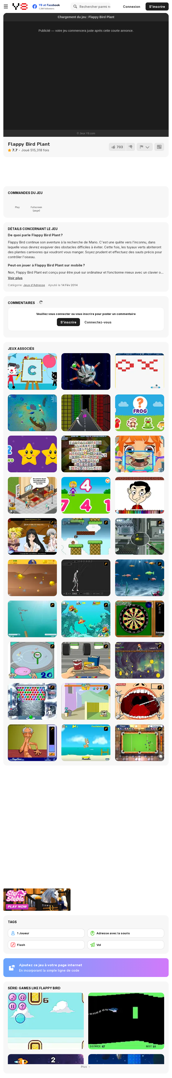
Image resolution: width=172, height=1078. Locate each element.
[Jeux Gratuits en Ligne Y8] (20, 6)
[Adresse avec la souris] (125, 933)
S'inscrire (157, 6)
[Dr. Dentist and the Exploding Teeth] (139, 701)
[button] (15, 278)
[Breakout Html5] (139, 371)
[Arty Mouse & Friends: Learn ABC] (32, 371)
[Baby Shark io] (32, 412)
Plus (86, 1066)
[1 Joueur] (46, 933)
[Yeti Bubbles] (32, 701)
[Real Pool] (139, 742)
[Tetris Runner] (85, 412)
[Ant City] (139, 536)
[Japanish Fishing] (32, 660)
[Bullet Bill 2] (85, 536)
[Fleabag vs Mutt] (85, 701)
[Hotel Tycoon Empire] (32, 495)
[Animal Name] (139, 412)
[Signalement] (145, 147)
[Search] (75, 6)
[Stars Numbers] (32, 454)
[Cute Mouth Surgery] (139, 454)
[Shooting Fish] (32, 619)
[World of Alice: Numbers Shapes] (85, 495)
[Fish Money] (139, 660)
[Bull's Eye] (139, 619)
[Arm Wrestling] (32, 742)
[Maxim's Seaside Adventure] (85, 742)
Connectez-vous (98, 322)
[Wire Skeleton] (85, 577)
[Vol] (125, 944)
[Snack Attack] (85, 660)
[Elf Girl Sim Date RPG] (32, 536)
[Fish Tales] (85, 619)
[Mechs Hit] (85, 371)
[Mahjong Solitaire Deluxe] (85, 454)
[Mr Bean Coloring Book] (139, 495)
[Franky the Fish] (139, 577)
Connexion (131, 6)
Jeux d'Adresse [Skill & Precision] (34, 285)
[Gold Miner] (32, 577)
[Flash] (46, 944)
